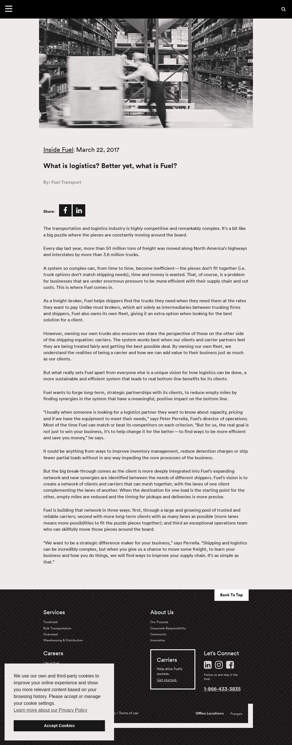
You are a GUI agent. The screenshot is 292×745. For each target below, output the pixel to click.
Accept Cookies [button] (59, 725)
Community (158, 634)
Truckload (50, 622)
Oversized (50, 634)
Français (236, 713)
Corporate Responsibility (168, 628)
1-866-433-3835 (222, 688)
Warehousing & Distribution (63, 640)
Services (54, 612)
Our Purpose (159, 622)
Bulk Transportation (57, 628)
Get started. (167, 679)
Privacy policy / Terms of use (116, 713)
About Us (162, 612)
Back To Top (231, 595)
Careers (53, 653)
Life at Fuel (51, 663)
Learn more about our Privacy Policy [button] (50, 710)
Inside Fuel (58, 149)
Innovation (157, 640)
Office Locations (210, 713)
